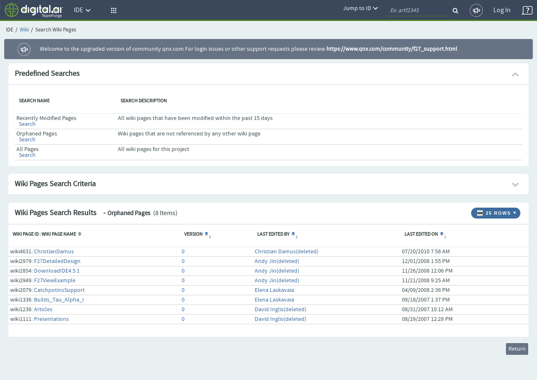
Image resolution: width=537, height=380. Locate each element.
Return (517, 349)
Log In (502, 10)
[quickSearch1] (417, 10)
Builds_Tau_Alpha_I (59, 300)
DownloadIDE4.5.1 (57, 271)
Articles (43, 309)
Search (27, 124)
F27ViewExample (55, 280)
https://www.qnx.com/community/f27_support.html (391, 49)
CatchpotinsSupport (59, 290)
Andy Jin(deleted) (277, 261)
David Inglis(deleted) (280, 309)
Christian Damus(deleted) (286, 251)
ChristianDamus (54, 251)
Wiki (24, 30)
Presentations (51, 319)
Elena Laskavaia (274, 290)
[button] (112, 10)
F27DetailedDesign (57, 261)
